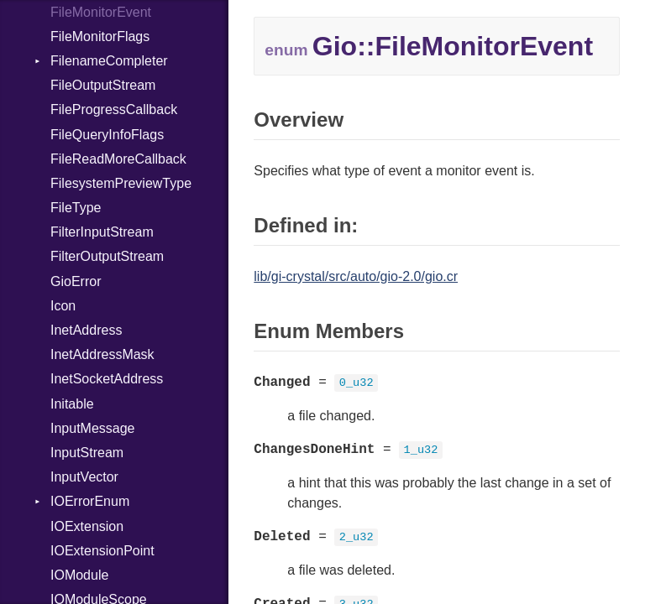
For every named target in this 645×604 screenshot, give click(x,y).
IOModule (79, 575)
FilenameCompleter (109, 61)
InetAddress (86, 330)
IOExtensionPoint (102, 551)
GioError (75, 281)
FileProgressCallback (113, 109)
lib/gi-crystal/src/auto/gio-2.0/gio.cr (356, 276)
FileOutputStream (102, 85)
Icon (63, 306)
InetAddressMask (102, 354)
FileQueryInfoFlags (107, 135)
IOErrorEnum (89, 501)
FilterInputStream (102, 232)
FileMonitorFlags (99, 36)
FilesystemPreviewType (120, 183)
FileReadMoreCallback (118, 159)
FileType (75, 207)
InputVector (84, 477)
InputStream (86, 452)
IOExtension (86, 526)
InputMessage (92, 428)
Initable (72, 404)
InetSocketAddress (106, 379)
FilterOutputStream (107, 256)
